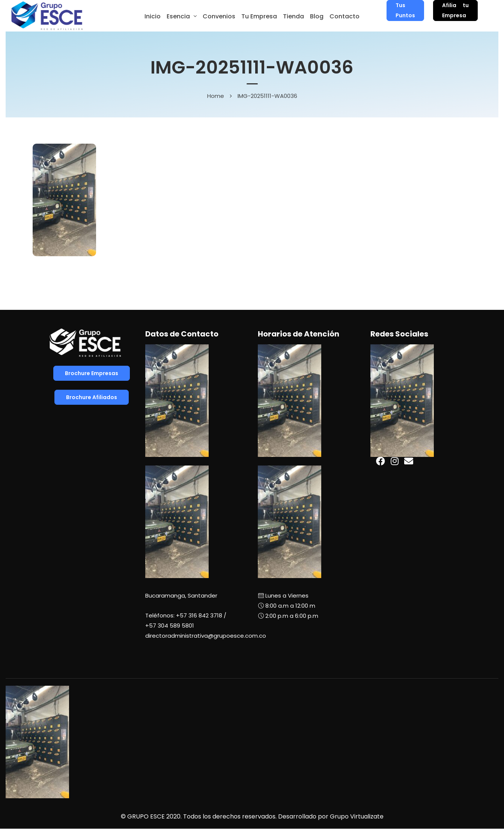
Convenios (219, 16)
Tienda (293, 16)
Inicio (152, 16)
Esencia (178, 16)
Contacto (344, 16)
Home (215, 96)
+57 (169, 625)
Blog (316, 16)
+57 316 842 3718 (199, 615)
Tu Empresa (259, 16)
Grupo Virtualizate (357, 816)
